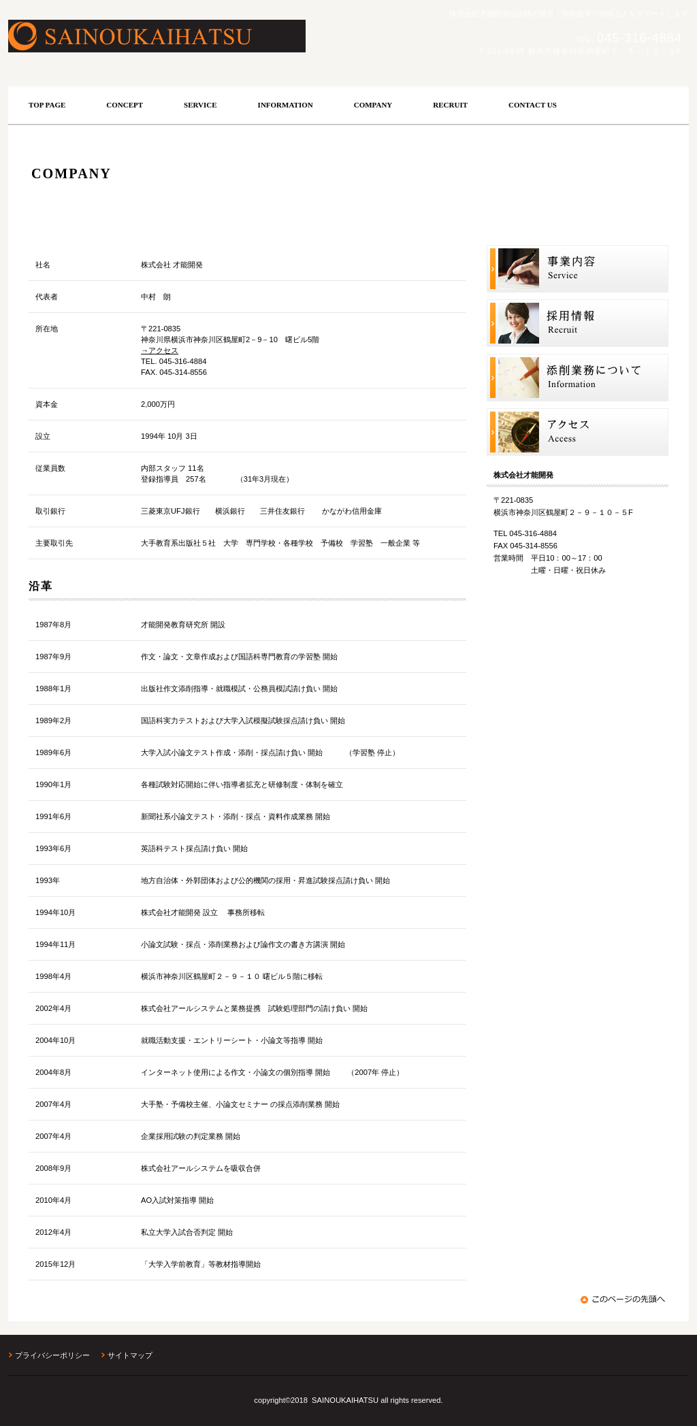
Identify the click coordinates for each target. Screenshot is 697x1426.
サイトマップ (130, 1355)
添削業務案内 (577, 378)
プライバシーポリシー (52, 1355)
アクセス (577, 432)
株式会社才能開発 (195, 36)
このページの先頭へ (624, 1299)
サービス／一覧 (577, 269)
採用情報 (577, 323)
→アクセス (159, 350)
